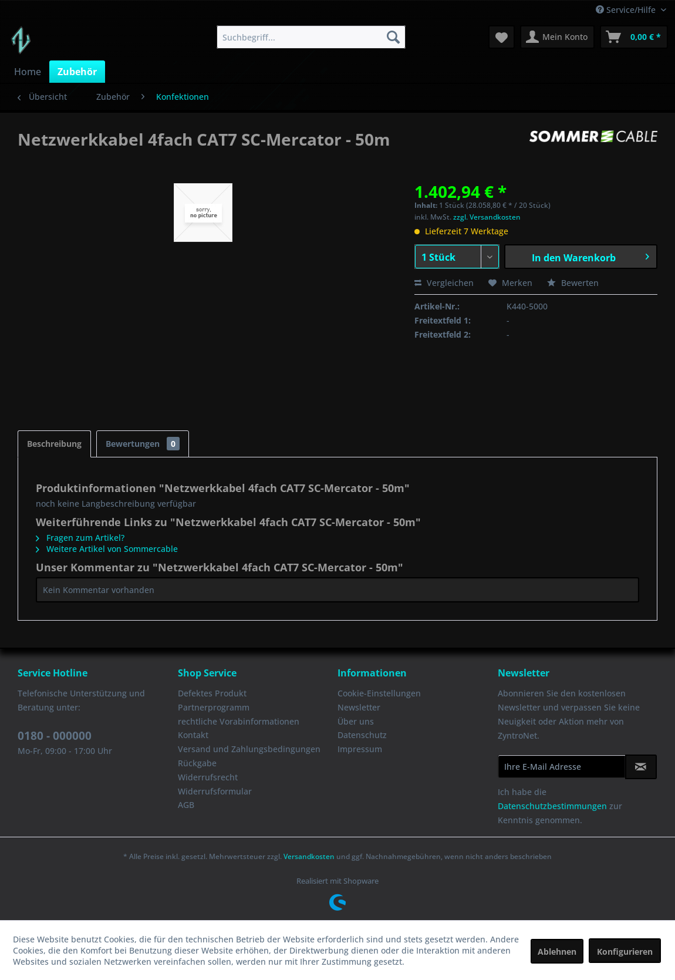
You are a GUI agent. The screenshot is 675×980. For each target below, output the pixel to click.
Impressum (360, 749)
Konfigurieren (625, 951)
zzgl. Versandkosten (487, 217)
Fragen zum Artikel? (80, 537)
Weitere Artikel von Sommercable (107, 548)
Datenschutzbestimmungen (552, 805)
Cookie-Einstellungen (379, 693)
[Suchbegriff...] (311, 37)
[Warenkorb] (634, 37)
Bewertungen (143, 443)
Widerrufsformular (215, 791)
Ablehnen (557, 951)
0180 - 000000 (55, 735)
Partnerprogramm (213, 707)
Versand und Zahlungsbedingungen (249, 749)
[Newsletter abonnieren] (641, 767)
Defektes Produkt (212, 693)
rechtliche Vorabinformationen (238, 721)
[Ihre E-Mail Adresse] (562, 766)
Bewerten (573, 282)
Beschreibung (54, 443)
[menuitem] (311, 37)
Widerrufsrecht (208, 777)
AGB (186, 804)
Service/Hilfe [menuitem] (627, 9)
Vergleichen (444, 282)
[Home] (27, 71)
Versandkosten (309, 856)
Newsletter (359, 707)
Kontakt (193, 734)
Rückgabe (197, 763)
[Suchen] (393, 37)
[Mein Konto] (557, 37)
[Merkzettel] (501, 37)
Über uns (356, 721)
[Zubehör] (77, 71)
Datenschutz (362, 734)
